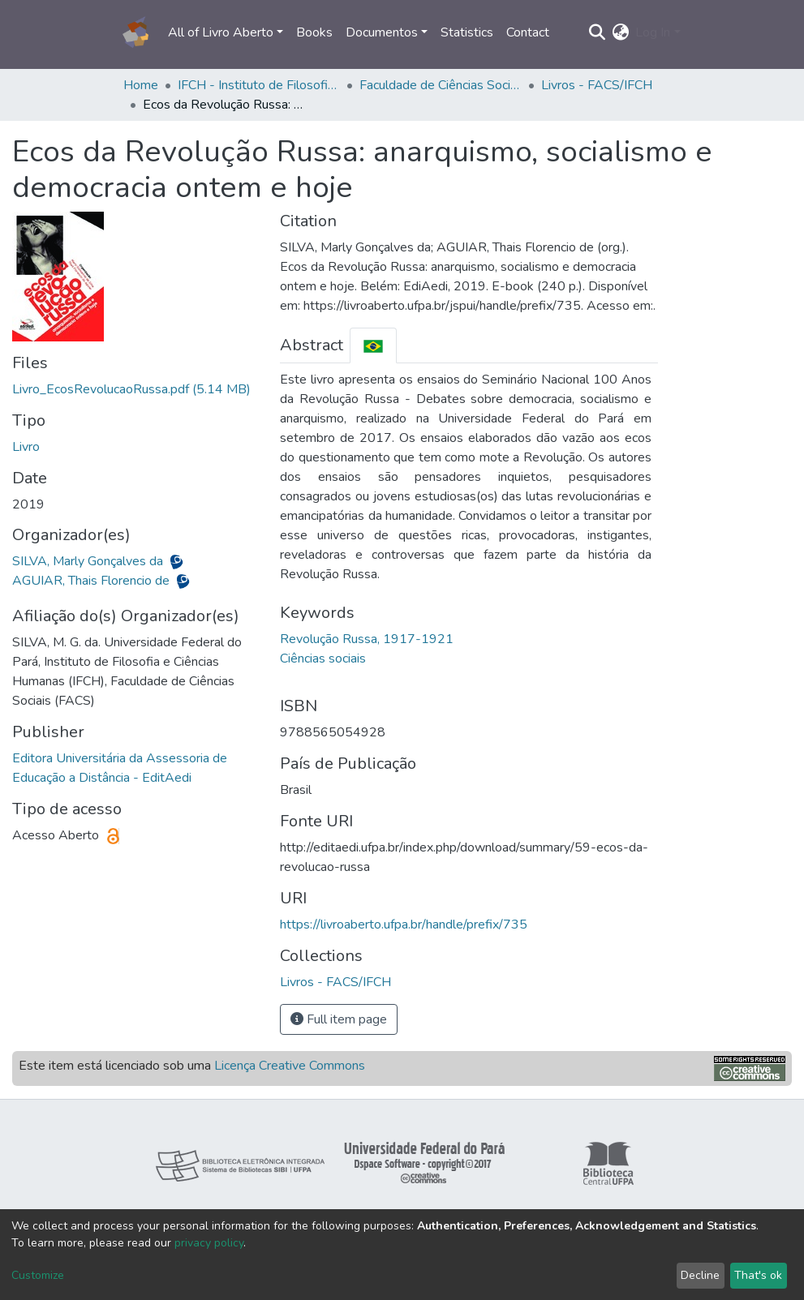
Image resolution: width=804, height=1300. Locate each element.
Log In (652, 32)
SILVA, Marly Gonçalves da (89, 561)
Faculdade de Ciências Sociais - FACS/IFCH (440, 85)
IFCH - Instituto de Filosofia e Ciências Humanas (259, 85)
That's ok (758, 1275)
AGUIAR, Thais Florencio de (92, 581)
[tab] (373, 345)
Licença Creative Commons (289, 1066)
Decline (700, 1275)
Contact (527, 32)
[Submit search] (597, 32)
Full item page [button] (338, 1019)
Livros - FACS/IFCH (596, 85)
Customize (37, 1275)
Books (314, 32)
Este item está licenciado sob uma (192, 1066)
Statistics (467, 32)
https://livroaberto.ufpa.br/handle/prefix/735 (403, 924)
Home (140, 85)
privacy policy (208, 1243)
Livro (26, 447)
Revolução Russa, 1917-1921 (367, 639)
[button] (620, 32)
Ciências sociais (323, 658)
